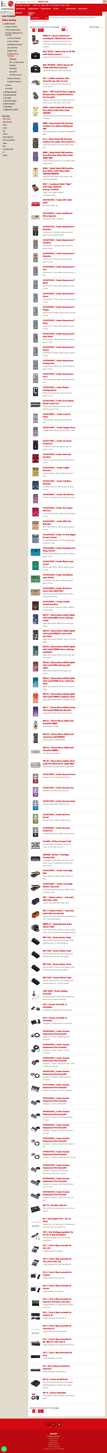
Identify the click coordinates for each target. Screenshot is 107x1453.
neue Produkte (26, 5)
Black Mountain (7, 122)
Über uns (48, 5)
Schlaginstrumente (33, 9)
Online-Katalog (19, 5)
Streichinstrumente (71, 9)
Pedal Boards (13, 69)
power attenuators (12, 48)
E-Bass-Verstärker (14, 41)
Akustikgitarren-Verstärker (14, 45)
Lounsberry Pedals (8, 149)
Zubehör (9, 85)
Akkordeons (19, 13)
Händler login (43, 2)
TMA (52, 5)
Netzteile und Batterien (13, 79)
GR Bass (5, 134)
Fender (5, 128)
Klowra (5, 143)
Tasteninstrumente (46, 9)
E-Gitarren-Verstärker (15, 38)
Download (43, 5)
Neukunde (56, 5)
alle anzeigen (7, 119)
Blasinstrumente (82, 9)
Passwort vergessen (31, 2)
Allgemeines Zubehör (31, 13)
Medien (35, 5)
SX (3, 152)
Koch (4, 146)
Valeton (5, 155)
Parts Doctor (62, 5)
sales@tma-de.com (53, 1445)
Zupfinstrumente (20, 9)
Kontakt (67, 5)
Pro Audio (56, 9)
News (39, 5)
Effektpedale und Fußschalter (12, 55)
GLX (4, 131)
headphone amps (12, 51)
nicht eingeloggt (20, 2)
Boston (5, 125)
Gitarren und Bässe (12, 27)
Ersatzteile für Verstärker (14, 82)
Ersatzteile (9, 88)
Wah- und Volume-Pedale (16, 62)
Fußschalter (12, 65)
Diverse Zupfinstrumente (13, 30)
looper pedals (13, 72)
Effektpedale (12, 59)
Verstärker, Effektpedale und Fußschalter (83, 17)
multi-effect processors (15, 75)
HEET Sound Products (9, 140)
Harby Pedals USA (8, 137)
